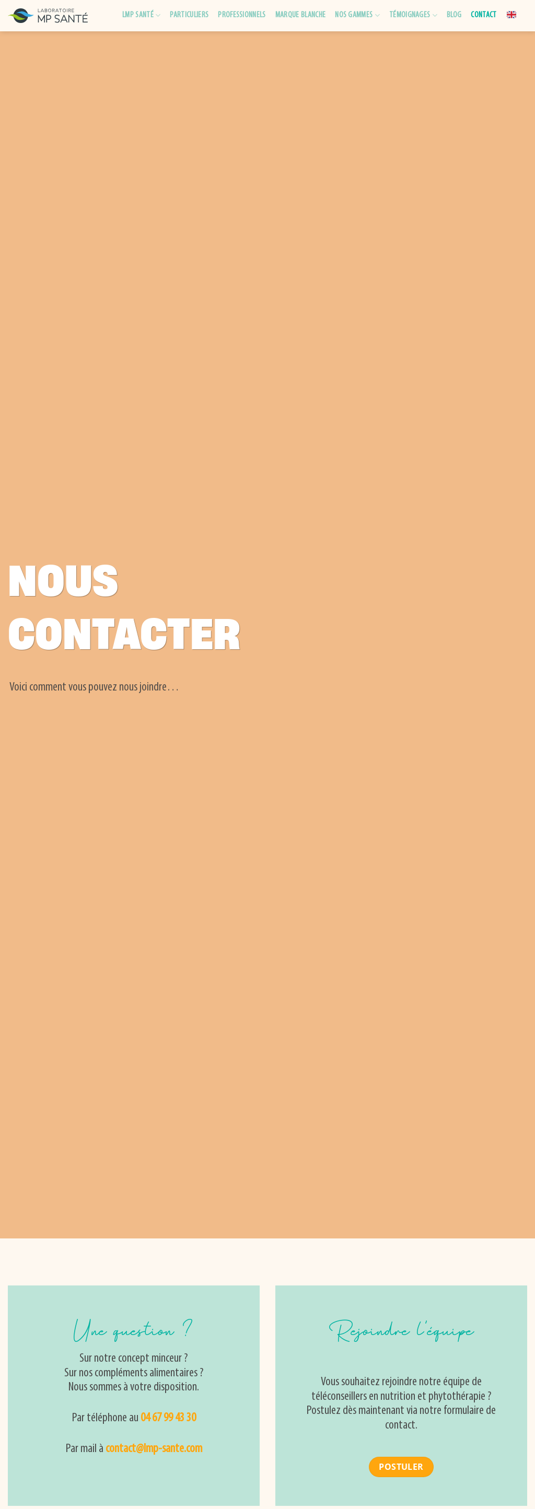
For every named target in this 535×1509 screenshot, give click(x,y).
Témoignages (413, 15)
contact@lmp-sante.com (154, 1449)
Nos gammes (357, 15)
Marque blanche (300, 15)
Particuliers (189, 15)
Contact (483, 15)
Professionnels (241, 15)
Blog (454, 15)
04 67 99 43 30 (168, 1418)
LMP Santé (141, 15)
